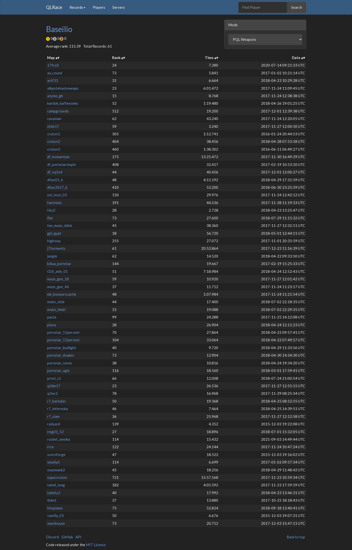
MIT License (96, 544)
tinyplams (55, 508)
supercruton (57, 477)
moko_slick (55, 302)
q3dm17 (53, 386)
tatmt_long (56, 485)
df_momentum (58, 157)
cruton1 (53, 134)
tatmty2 (53, 492)
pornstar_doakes (60, 355)
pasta (51, 317)
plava (51, 325)
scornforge (56, 454)
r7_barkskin (56, 401)
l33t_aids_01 (57, 271)
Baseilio (59, 29)
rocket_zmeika (58, 439)
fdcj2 (51, 210)
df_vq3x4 (54, 172)
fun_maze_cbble (59, 225)
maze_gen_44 (58, 286)
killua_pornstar (59, 263)
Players (99, 7)
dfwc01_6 (55, 180)
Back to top (296, 537)
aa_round (54, 73)
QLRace (54, 7)
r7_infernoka (57, 408)
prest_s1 (54, 378)
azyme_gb (55, 96)
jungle (52, 256)
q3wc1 (52, 393)
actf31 (52, 80)
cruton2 (53, 141)
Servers (118, 7)
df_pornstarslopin (61, 164)
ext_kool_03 (57, 195)
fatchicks (54, 202)
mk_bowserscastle (61, 294)
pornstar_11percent (63, 332)
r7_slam (53, 416)
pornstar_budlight (61, 347)
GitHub (67, 537)
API (78, 537)
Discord (52, 537)
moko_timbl (56, 309)
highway (54, 241)
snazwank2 (56, 470)
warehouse (56, 523)
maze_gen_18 (58, 279)
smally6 (53, 462)
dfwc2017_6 (57, 187)
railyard (53, 424)
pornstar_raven (59, 363)
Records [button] (77, 7)
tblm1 (51, 500)
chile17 (53, 126)
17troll (53, 65)
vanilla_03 (55, 515)
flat (50, 218)
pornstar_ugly (58, 370)
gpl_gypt (54, 233)
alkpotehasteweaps (63, 88)
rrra (50, 447)
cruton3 (53, 149)
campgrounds (58, 111)
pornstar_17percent (63, 340)
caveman (54, 118)
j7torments (56, 248)
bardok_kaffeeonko (62, 103)
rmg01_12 (55, 432)
